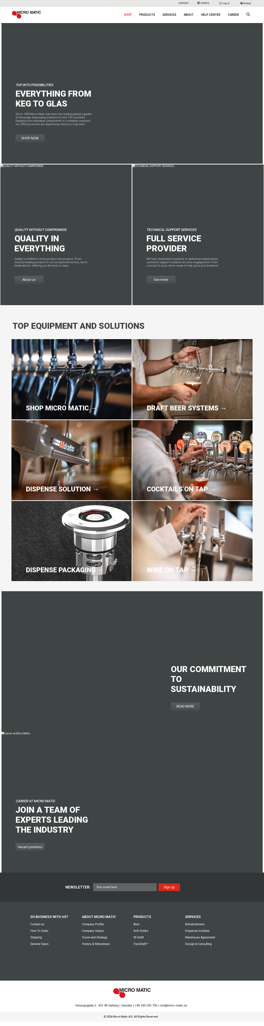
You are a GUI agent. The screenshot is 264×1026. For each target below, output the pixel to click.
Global (245, 3)
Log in (224, 3)
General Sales (39, 948)
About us (29, 284)
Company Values (93, 935)
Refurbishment (194, 929)
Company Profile (93, 929)
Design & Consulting (198, 948)
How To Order (39, 935)
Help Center (210, 17)
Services (169, 17)
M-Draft (139, 942)
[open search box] (248, 17)
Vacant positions (30, 851)
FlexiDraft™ (141, 948)
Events (203, 3)
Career (233, 17)
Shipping (36, 942)
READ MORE (185, 711)
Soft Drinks (141, 935)
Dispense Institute (197, 935)
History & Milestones (96, 948)
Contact (183, 3)
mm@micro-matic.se (173, 1010)
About (189, 17)
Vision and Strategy (94, 942)
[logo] (30, 17)
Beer (137, 929)
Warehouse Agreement (200, 942)
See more (161, 284)
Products (147, 17)
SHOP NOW (30, 143)
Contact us (37, 929)
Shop (128, 17)
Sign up (169, 891)
